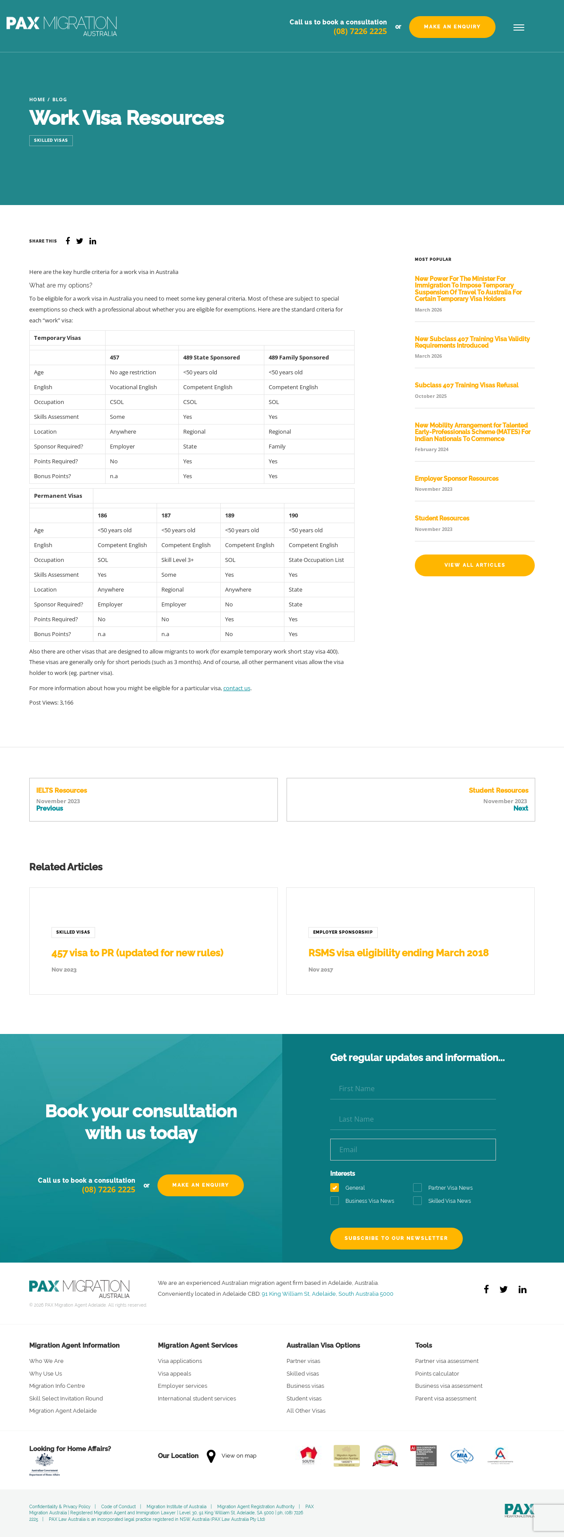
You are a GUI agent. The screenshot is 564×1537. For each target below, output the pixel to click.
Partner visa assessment (447, 1361)
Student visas (304, 1398)
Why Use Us (45, 1373)
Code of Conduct (118, 1506)
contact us (236, 688)
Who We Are (46, 1361)
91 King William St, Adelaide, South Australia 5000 (327, 1293)
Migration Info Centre (57, 1386)
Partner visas (303, 1361)
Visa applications (180, 1361)
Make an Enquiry (452, 27)
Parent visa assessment (445, 1398)
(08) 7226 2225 (360, 31)
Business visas (305, 1386)
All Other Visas (306, 1410)
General (350, 1188)
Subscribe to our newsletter (396, 1238)
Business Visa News (365, 1201)
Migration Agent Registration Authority (255, 1506)
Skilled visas (303, 1373)
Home (37, 99)
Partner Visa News (446, 1188)
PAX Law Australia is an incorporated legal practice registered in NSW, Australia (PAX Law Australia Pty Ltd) (157, 1519)
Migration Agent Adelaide (63, 1410)
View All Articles (475, 565)
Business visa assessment (448, 1386)
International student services (197, 1398)
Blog (59, 99)
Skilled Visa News (445, 1201)
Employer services (182, 1386)
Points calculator (437, 1373)
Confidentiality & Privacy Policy (59, 1506)
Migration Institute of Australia (176, 1506)
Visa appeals (174, 1373)
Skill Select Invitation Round (66, 1398)
